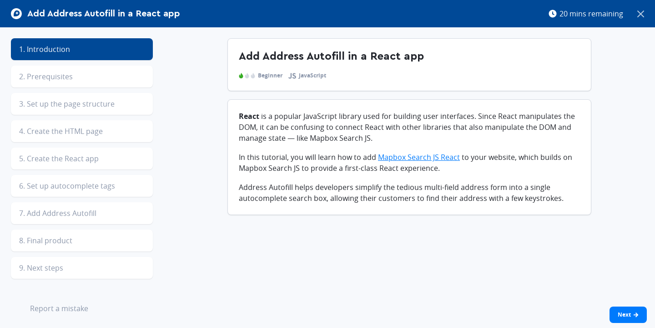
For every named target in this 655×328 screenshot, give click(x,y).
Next (628, 314)
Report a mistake (52, 309)
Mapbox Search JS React (419, 157)
